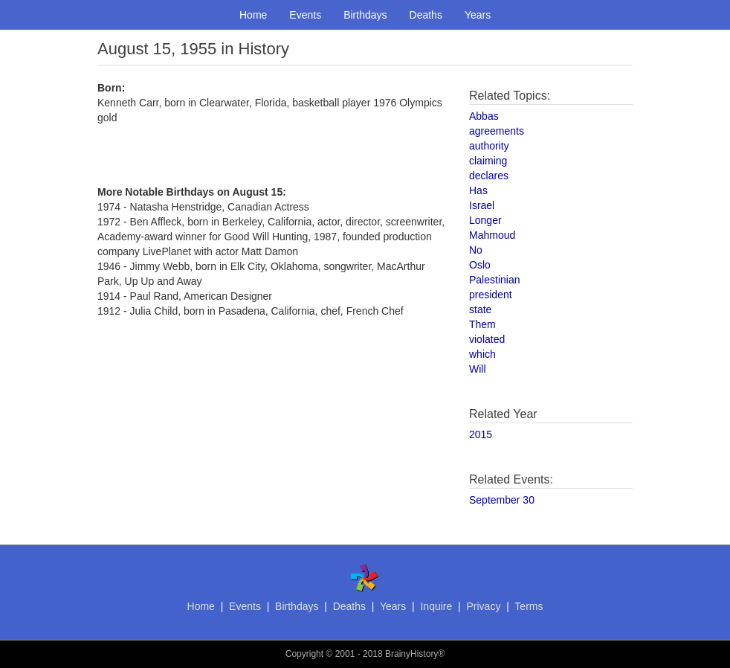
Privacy (483, 606)
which (482, 354)
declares (488, 176)
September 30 (501, 500)
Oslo (480, 265)
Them (482, 324)
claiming (488, 161)
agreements (496, 131)
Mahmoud (492, 235)
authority (489, 146)
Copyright (304, 654)
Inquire (436, 606)
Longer (485, 220)
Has (478, 190)
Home (253, 15)
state (480, 309)
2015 (480, 434)
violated (487, 339)
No (475, 250)
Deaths (426, 15)
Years (478, 15)
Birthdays (365, 15)
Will (477, 369)
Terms (528, 606)
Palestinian (494, 280)
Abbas (484, 116)
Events (305, 15)
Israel (481, 205)
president (490, 295)
